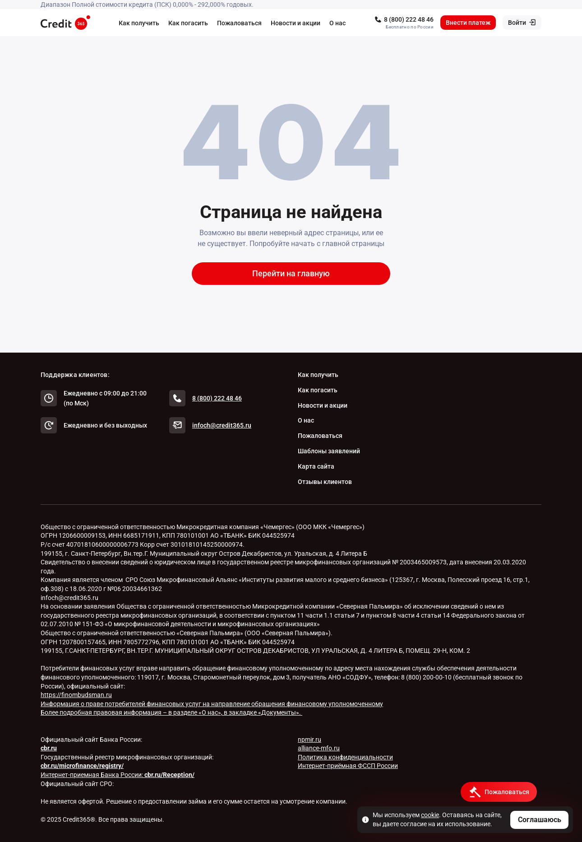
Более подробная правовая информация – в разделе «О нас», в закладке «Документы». (171, 712)
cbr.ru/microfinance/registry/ (82, 765)
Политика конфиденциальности (345, 757)
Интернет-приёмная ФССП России (348, 765)
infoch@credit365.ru (221, 425)
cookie (430, 815)
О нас (337, 23)
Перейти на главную (291, 273)
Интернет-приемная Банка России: (117, 774)
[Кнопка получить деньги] (499, 792)
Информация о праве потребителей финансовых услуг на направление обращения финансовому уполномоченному (212, 703)
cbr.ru (49, 748)
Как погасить (188, 23)
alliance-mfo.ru (319, 748)
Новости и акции (295, 23)
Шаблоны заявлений (329, 451)
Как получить (139, 23)
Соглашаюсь (539, 819)
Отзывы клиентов (325, 481)
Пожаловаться (239, 23)
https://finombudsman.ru (76, 694)
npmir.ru (309, 739)
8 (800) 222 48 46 (409, 19)
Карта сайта (316, 466)
